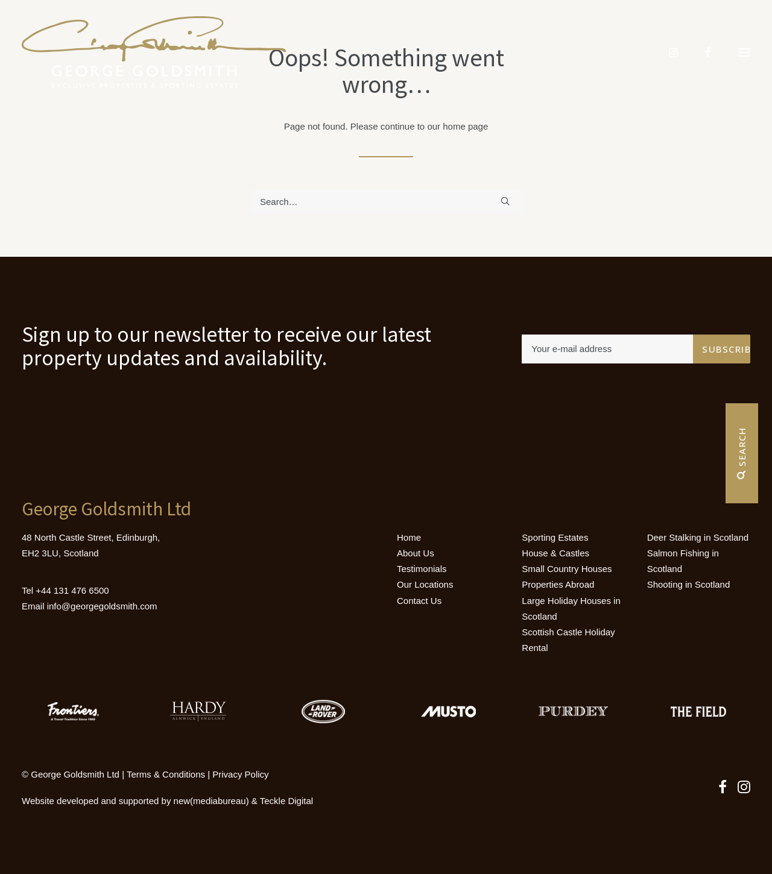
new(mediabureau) (211, 801)
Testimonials (422, 569)
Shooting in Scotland (688, 584)
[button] (744, 52)
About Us (415, 553)
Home (409, 537)
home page (465, 126)
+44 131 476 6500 (72, 590)
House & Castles (555, 553)
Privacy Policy (240, 774)
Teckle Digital (286, 801)
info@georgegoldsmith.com (102, 606)
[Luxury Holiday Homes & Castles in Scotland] (154, 52)
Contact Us (419, 601)
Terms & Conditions (166, 774)
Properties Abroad (558, 584)
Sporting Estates (555, 537)
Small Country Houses (567, 569)
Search (742, 453)
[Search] (386, 201)
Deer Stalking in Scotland (697, 537)
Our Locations (425, 584)
